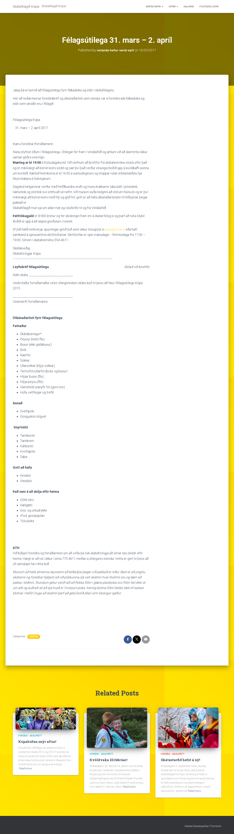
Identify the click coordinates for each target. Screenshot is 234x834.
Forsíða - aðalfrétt (30, 735)
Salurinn (189, 6)
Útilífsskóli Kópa (208, 6)
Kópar (173, 6)
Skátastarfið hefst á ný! (180, 759)
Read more (25, 768)
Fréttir (34, 636)
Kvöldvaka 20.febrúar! (108, 759)
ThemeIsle (215, 825)
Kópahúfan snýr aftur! (37, 741)
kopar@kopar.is (115, 229)
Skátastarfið (154, 6)
